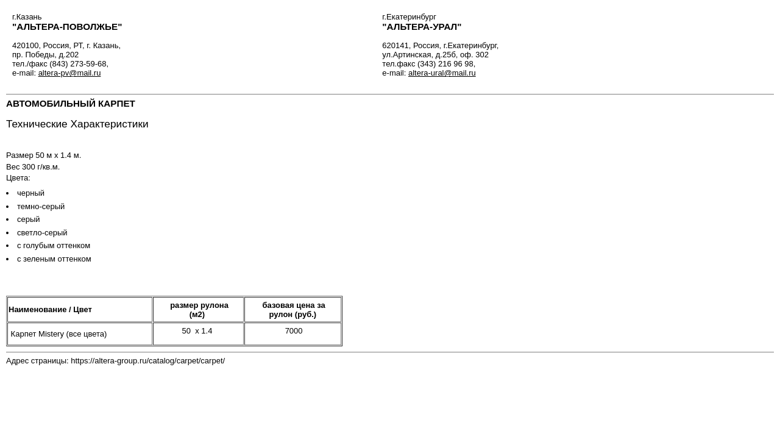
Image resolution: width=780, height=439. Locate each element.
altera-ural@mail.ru (442, 72)
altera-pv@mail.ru (69, 72)
